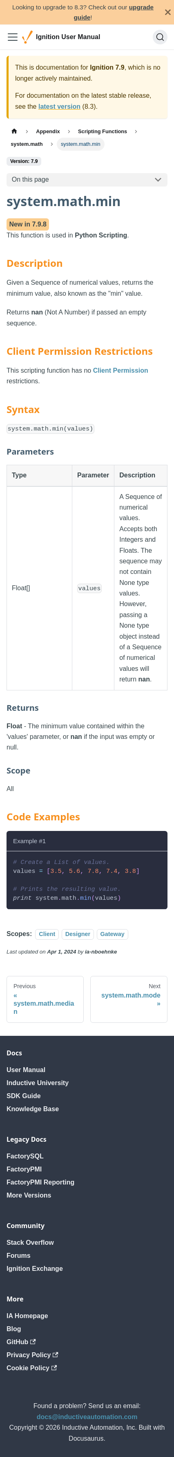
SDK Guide (24, 1095)
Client (47, 934)
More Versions (29, 1195)
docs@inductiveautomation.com (87, 1416)
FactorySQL (25, 1156)
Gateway (112, 934)
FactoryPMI (24, 1169)
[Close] (168, 12)
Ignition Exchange (35, 1268)
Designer (78, 934)
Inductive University (38, 1082)
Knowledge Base (33, 1108)
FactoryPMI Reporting (40, 1182)
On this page (30, 179)
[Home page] (14, 131)
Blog (14, 1328)
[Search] (160, 37)
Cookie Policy (32, 1368)
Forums (19, 1255)
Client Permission (120, 370)
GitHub (21, 1341)
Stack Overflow (30, 1242)
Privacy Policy (32, 1355)
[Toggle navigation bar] (13, 37)
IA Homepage (27, 1315)
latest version (59, 106)
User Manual (26, 1069)
